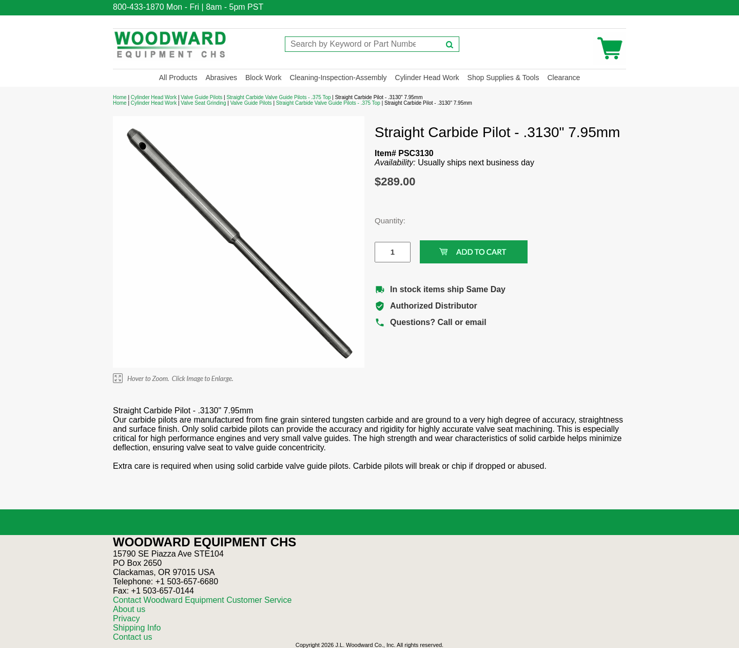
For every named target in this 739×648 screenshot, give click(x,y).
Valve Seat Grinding (203, 103)
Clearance (563, 77)
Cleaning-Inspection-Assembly (337, 77)
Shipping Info (137, 627)
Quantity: (385, 220)
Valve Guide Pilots (201, 97)
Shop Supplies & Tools (503, 77)
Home (120, 97)
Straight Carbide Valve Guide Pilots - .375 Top (278, 97)
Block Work (263, 77)
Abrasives (221, 77)
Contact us (132, 637)
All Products (178, 77)
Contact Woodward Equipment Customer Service (202, 600)
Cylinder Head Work (427, 77)
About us (129, 609)
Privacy (126, 618)
